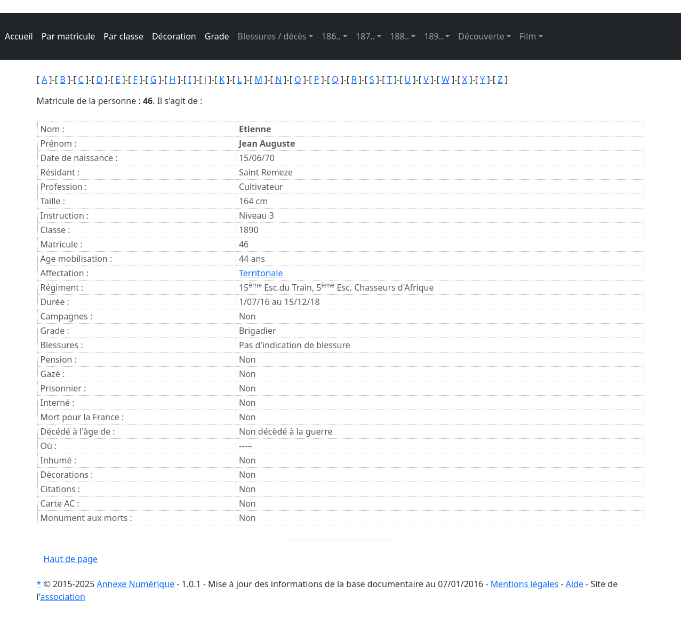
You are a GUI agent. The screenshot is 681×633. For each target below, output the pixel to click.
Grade (217, 36)
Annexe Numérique (136, 584)
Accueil (19, 36)
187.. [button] (365, 36)
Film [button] (527, 36)
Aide (574, 584)
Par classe (123, 36)
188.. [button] (399, 36)
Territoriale (261, 273)
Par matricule (68, 36)
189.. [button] (433, 36)
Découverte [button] (481, 36)
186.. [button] (331, 36)
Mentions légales (525, 584)
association (63, 597)
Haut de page (71, 559)
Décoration (174, 36)
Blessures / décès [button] (272, 36)
